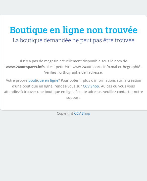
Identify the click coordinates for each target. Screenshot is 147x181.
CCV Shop (91, 86)
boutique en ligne (43, 80)
